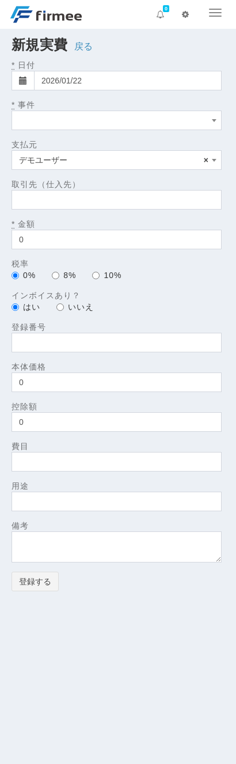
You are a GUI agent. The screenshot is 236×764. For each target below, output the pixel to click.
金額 (23, 224)
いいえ (75, 306)
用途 (20, 486)
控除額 (24, 406)
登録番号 (29, 327)
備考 (20, 525)
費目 (20, 446)
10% (106, 275)
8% (64, 275)
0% (24, 275)
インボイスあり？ (46, 295)
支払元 (24, 144)
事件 (23, 104)
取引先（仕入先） (46, 184)
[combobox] (117, 120)
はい (26, 306)
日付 (23, 65)
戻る (83, 46)
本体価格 (29, 366)
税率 (20, 263)
